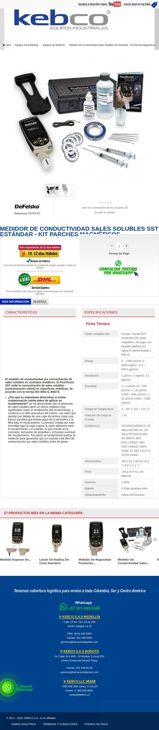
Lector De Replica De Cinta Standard (54, 561)
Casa (7, 45)
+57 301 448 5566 (84, 609)
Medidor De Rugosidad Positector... (95, 561)
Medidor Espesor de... (15, 559)
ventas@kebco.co (79, 694)
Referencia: (20, 213)
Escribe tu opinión (105, 212)
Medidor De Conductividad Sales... (133, 561)
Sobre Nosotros (23, 724)
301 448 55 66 (84, 667)
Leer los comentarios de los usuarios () (105, 207)
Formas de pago (96, 724)
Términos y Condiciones (60, 724)
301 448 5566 (84, 637)
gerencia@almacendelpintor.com (79, 641)
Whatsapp (83, 603)
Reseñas (39, 301)
